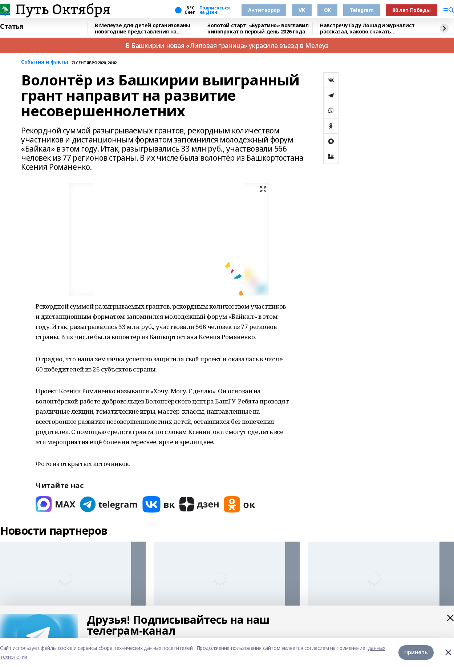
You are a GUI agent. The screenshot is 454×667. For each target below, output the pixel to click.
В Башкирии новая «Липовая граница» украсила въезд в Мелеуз (227, 45)
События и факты (44, 62)
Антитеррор (264, 10)
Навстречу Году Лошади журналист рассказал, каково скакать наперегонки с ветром (367, 29)
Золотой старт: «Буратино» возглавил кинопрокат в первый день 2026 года (257, 29)
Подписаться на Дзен (214, 10)
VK (302, 10)
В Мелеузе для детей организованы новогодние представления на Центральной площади (142, 29)
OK (327, 10)
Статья (11, 27)
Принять (416, 652)
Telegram (362, 10)
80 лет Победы (411, 10)
